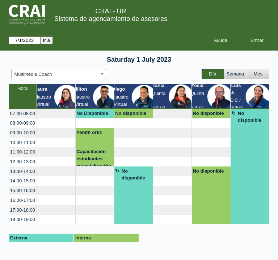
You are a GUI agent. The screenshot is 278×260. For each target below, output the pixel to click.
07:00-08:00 (22, 113)
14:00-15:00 (22, 180)
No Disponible (92, 113)
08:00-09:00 (22, 123)
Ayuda (220, 40)
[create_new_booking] (56, 113)
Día (212, 74)
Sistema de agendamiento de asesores (110, 18)
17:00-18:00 (22, 210)
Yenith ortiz (89, 132)
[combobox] (58, 74)
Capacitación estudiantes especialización (93, 157)
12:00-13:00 (22, 161)
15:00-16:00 (22, 190)
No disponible (130, 113)
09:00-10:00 (22, 132)
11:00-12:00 (22, 152)
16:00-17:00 (22, 200)
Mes (258, 74)
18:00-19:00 (22, 219)
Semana (235, 74)
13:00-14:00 (22, 171)
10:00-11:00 (22, 142)
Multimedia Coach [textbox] (33, 74)
